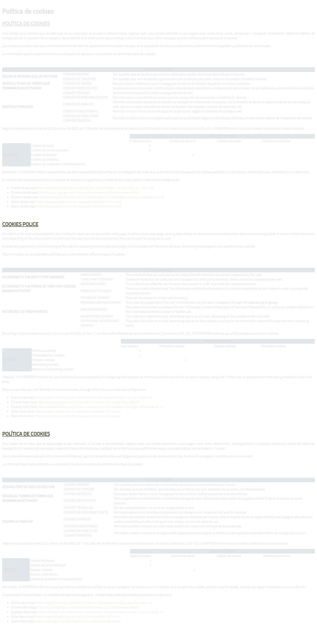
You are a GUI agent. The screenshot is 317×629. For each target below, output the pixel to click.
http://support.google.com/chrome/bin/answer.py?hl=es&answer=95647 (89, 192)
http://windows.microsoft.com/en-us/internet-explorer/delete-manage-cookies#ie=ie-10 (100, 406)
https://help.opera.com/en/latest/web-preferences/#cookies (79, 206)
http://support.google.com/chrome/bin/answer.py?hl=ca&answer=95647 (88, 607)
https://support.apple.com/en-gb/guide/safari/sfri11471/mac (77, 411)
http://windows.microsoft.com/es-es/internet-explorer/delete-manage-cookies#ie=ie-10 (102, 197)
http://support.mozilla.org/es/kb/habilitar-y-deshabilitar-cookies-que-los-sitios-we (96, 187)
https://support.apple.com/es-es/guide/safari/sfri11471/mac (79, 201)
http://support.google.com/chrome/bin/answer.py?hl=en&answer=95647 (88, 402)
